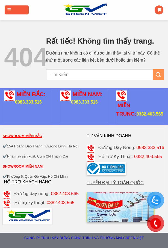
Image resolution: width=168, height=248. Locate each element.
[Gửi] (158, 74)
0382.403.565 (150, 114)
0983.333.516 (28, 102)
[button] (17, 9)
